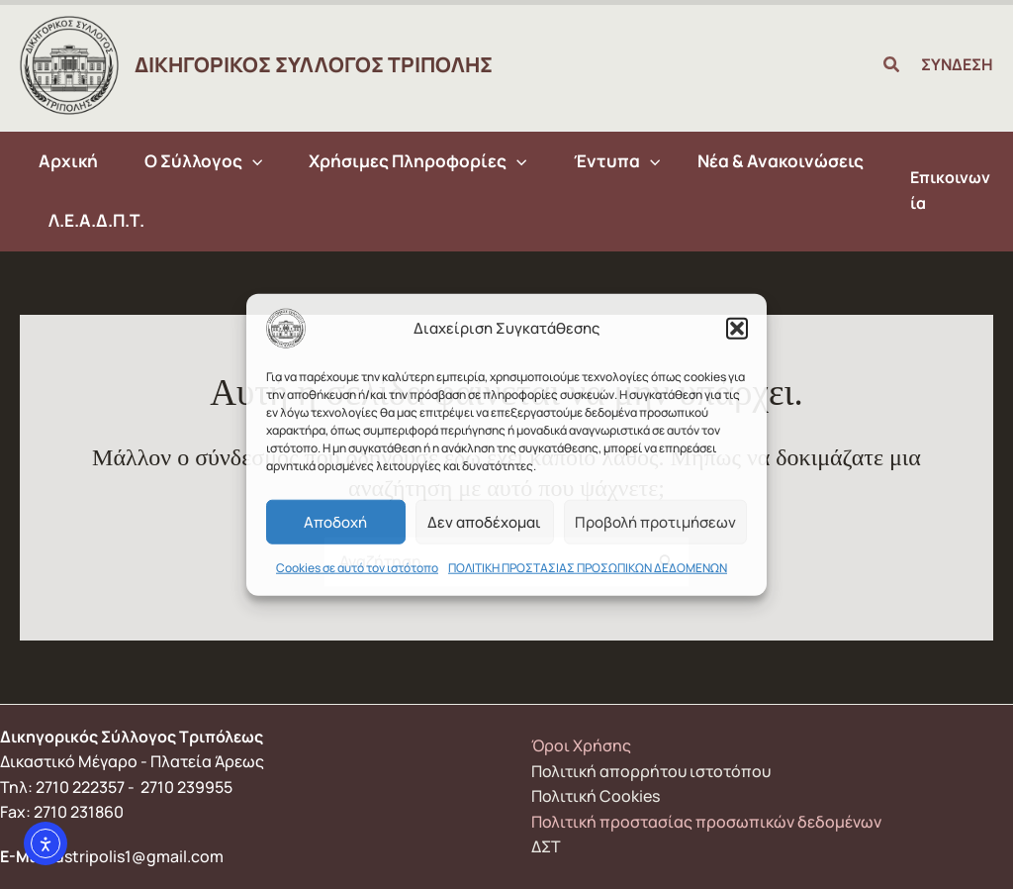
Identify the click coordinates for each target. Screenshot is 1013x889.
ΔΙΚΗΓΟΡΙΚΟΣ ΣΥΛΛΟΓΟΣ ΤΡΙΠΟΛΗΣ (314, 64)
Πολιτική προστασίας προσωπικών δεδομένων (706, 822)
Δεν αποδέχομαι (484, 521)
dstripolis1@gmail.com (139, 856)
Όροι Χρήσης (581, 745)
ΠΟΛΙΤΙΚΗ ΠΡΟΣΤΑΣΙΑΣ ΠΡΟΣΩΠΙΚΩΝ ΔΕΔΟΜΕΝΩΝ (587, 567)
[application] (248, 161)
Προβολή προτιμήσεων (655, 521)
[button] (737, 329)
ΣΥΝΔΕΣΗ (957, 64)
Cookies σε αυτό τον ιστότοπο (357, 567)
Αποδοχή (335, 521)
